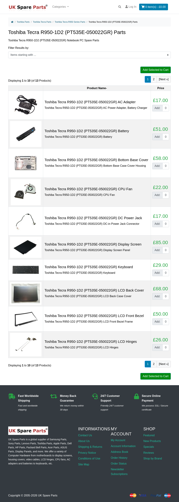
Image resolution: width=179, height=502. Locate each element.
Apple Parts (59, 443)
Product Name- (97, 88)
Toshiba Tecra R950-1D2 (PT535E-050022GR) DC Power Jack (93, 218)
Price (160, 88)
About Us (84, 441)
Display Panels (23, 451)
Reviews (148, 452)
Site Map (83, 464)
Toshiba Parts (23, 22)
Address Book (119, 451)
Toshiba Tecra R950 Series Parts (70, 22)
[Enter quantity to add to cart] (165, 108)
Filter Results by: (18, 47)
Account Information (123, 446)
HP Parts (20, 447)
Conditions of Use (89, 458)
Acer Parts (53, 447)
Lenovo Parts (29, 443)
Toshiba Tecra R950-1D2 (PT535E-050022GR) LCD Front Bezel (94, 316)
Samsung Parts (58, 439)
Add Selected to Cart (156, 69)
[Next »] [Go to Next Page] (164, 79)
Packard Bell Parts (36, 447)
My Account (118, 440)
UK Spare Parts (47, 495)
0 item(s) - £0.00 (153, 6)
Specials (148, 446)
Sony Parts (14, 443)
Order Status (119, 463)
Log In (130, 6)
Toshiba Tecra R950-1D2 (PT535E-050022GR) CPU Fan (88, 189)
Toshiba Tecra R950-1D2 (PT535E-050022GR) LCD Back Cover (94, 290)
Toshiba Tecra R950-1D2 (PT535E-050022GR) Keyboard (89, 267)
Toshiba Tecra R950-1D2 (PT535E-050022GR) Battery (87, 131)
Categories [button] (59, 6)
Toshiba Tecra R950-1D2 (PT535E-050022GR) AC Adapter (90, 102)
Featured (149, 435)
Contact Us (85, 435)
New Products (152, 441)
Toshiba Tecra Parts (42, 22)
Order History (119, 457)
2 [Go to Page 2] (154, 79)
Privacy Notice (87, 452)
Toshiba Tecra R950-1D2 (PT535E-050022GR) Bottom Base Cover (96, 160)
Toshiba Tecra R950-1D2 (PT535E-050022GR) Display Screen (93, 244)
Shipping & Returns (90, 446)
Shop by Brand (152, 458)
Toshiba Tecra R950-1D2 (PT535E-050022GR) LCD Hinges (91, 342)
